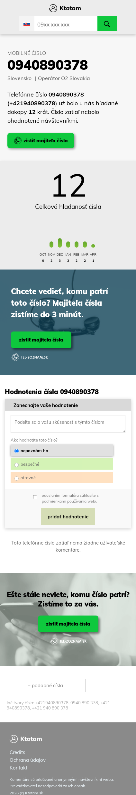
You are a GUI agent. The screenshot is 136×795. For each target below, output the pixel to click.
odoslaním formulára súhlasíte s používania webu (70, 490)
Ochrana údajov (28, 752)
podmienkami (54, 493)
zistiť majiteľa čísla (41, 340)
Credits (17, 744)
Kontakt (18, 759)
